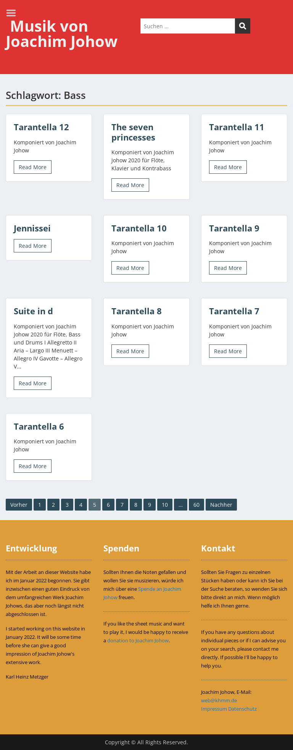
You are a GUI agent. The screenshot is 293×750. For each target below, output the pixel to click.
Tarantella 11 (236, 127)
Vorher (18, 504)
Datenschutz (242, 708)
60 (196, 504)
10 (165, 504)
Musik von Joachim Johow (62, 33)
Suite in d (33, 311)
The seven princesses (133, 131)
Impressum (214, 708)
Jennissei (32, 228)
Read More (33, 167)
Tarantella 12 (41, 127)
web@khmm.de (219, 700)
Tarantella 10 (139, 228)
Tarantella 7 (234, 311)
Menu (14, 13)
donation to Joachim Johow (138, 640)
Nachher (221, 504)
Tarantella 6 (39, 426)
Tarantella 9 (234, 228)
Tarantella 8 (136, 311)
